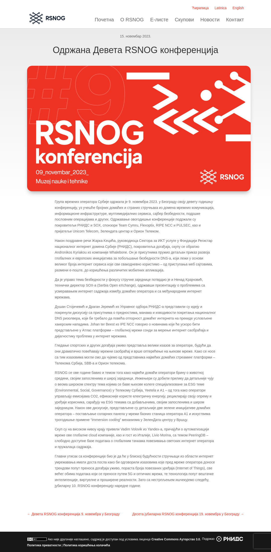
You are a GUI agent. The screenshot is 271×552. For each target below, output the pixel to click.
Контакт (235, 19)
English (238, 8)
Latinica (221, 8)
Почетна (104, 19)
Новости (210, 19)
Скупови (184, 19)
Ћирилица (200, 8)
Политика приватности (44, 545)
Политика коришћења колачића (86, 545)
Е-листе (159, 19)
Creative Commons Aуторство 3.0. (176, 539)
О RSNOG (132, 19)
